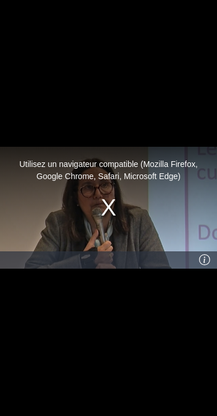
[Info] (205, 260)
